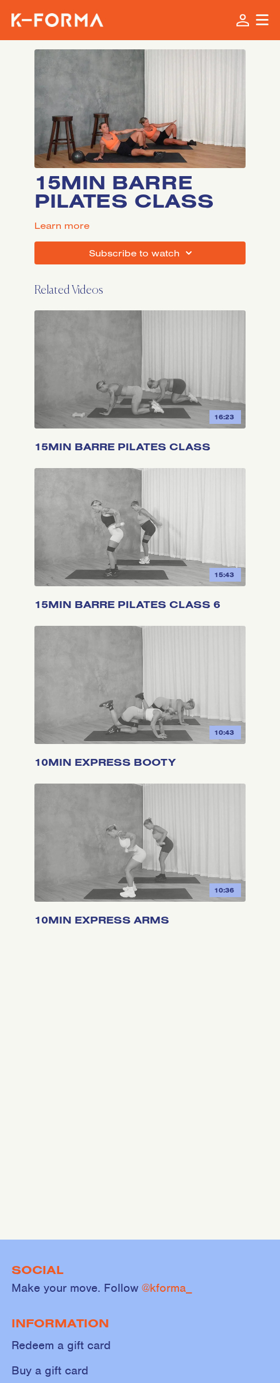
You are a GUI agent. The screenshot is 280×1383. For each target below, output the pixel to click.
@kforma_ (167, 1287)
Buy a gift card (49, 1370)
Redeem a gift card (61, 1345)
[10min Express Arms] (140, 915)
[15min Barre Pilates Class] (140, 442)
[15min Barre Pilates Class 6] (140, 600)
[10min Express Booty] (140, 758)
